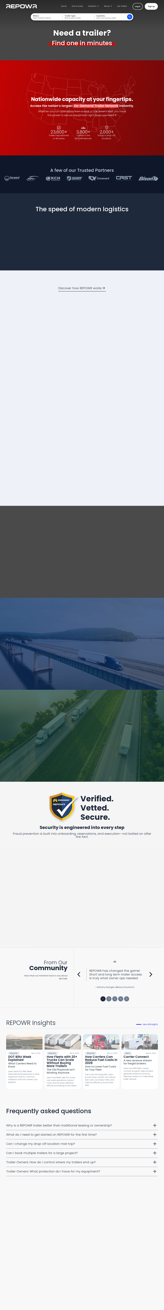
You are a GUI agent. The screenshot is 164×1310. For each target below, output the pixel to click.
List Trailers (122, 6)
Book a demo (22, 643)
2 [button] (109, 998)
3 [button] (114, 998)
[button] (93, 6)
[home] (21, 6)
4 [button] (120, 998)
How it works (77, 6)
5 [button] (126, 998)
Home (64, 6)
